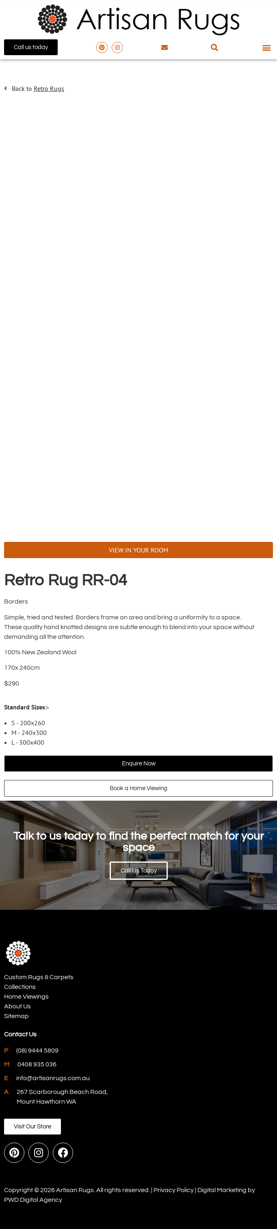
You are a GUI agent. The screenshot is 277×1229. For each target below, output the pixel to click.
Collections (20, 987)
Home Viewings (26, 996)
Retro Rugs (49, 88)
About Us (17, 1006)
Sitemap (16, 1016)
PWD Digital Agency (33, 1200)
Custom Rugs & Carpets (39, 977)
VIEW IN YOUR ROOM (139, 550)
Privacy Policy (174, 1190)
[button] (214, 47)
